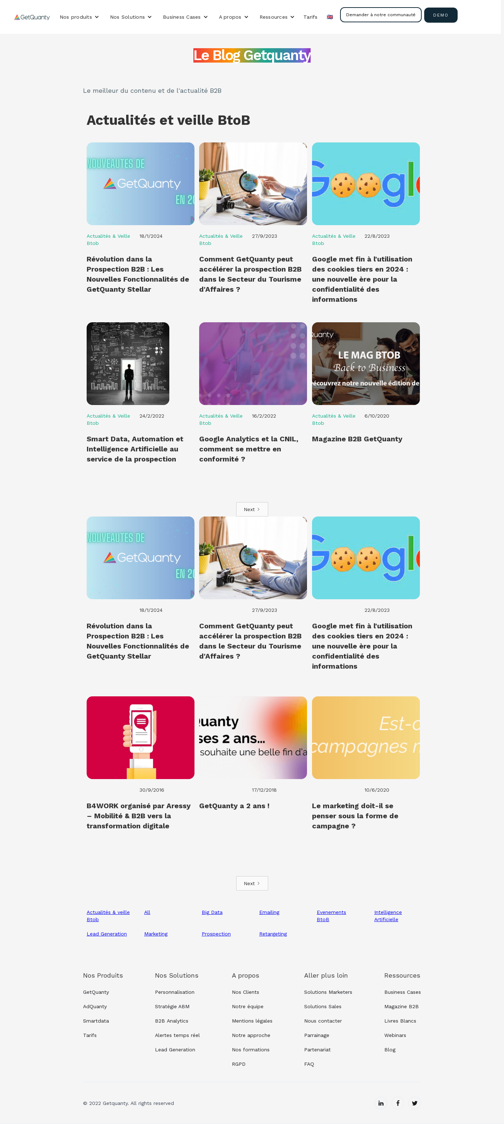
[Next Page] (252, 509)
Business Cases (402, 992)
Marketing (156, 934)
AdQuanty (95, 1006)
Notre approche (251, 1035)
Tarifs (310, 17)
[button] (79, 17)
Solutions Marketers (328, 992)
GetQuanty (96, 992)
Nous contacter (323, 1021)
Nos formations (251, 1049)
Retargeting (273, 934)
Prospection (216, 934)
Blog (389, 1049)
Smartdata (96, 1021)
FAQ (309, 1064)
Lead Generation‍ (175, 1049)
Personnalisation (174, 992)
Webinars (395, 1035)
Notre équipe (248, 1006)
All (147, 912)
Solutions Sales (323, 1006)
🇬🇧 (330, 17)
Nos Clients (245, 992)
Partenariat (317, 1049)
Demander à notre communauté (381, 14)
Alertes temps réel (177, 1035)
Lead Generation (107, 934)
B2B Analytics (171, 1021)
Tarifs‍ (90, 1035)
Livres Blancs (400, 1021)
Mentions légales (252, 1021)
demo (441, 15)
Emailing (269, 912)
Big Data (212, 912)
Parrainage (316, 1035)
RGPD (239, 1064)
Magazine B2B (401, 1006)
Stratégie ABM (172, 1006)
